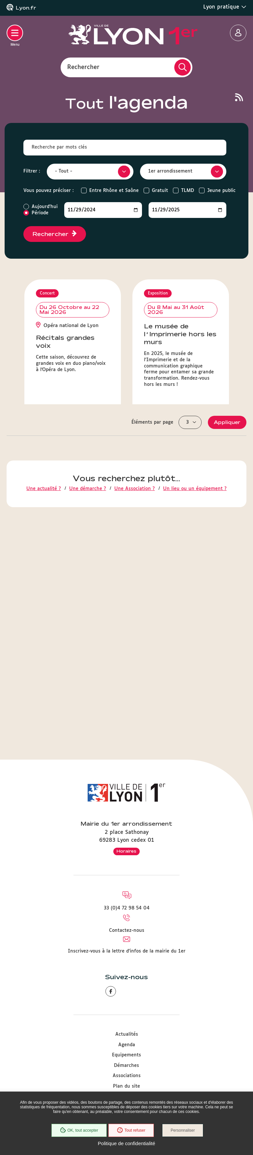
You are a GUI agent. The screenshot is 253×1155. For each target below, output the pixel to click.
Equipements (126, 1055)
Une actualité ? (43, 711)
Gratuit (160, 190)
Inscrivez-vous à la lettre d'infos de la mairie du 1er (126, 951)
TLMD (187, 190)
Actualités (126, 1034)
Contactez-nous (126, 930)
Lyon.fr (26, 8)
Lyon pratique (224, 7)
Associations (127, 1075)
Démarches (126, 1065)
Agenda (126, 1045)
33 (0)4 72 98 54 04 (127, 908)
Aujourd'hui (45, 206)
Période (40, 213)
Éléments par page (152, 645)
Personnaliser (183, 1130)
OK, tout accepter (79, 1130)
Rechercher (83, 67)
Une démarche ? (87, 711)
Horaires (126, 851)
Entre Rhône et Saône (114, 190)
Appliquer (227, 645)
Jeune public (221, 190)
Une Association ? (134, 711)
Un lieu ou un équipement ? (195, 711)
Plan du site (126, 1086)
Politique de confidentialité (126, 1143)
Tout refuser (131, 1130)
